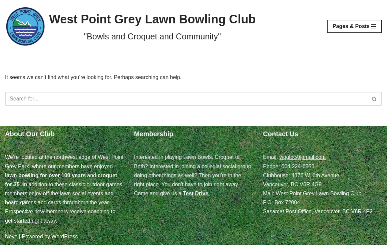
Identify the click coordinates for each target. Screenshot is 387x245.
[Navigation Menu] (354, 26)
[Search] (186, 99)
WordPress (64, 236)
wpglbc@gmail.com (302, 157)
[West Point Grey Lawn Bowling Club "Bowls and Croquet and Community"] (130, 26)
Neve (11, 236)
